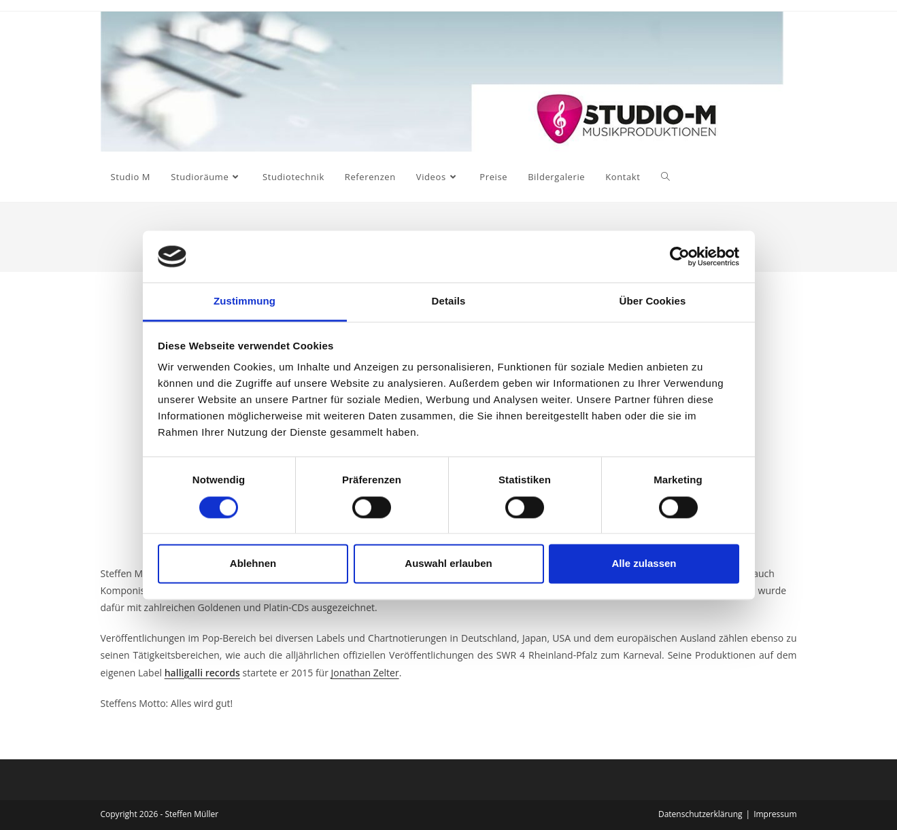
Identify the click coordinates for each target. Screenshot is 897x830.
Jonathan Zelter (365, 672)
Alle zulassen (643, 564)
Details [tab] (449, 301)
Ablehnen (253, 564)
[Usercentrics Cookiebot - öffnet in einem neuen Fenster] (679, 256)
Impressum (775, 814)
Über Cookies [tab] (653, 301)
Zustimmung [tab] (244, 301)
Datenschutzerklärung (700, 814)
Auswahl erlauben (448, 564)
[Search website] (665, 177)
